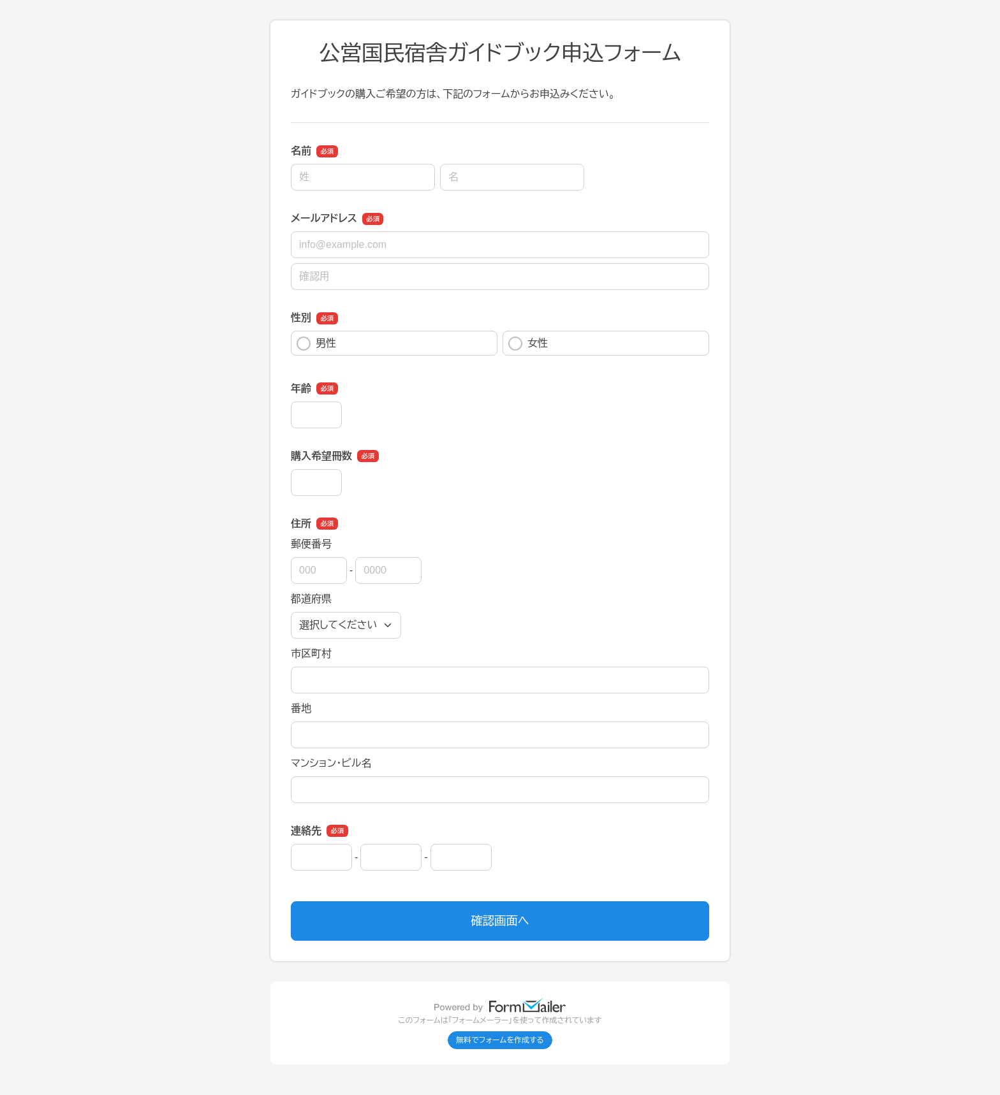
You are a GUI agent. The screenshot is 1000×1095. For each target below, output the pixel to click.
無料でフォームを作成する (500, 1040)
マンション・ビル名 (331, 763)
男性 (316, 344)
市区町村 (311, 653)
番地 (301, 708)
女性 (528, 344)
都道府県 (311, 598)
